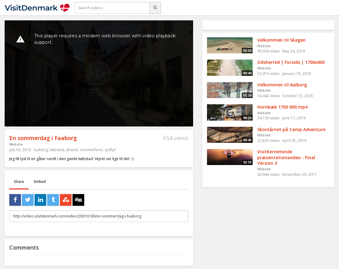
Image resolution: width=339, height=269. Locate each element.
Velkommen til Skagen (281, 40)
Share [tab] (19, 181)
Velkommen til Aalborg (282, 85)
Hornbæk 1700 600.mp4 (282, 107)
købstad (57, 149)
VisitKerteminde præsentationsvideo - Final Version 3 (286, 157)
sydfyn (110, 149)
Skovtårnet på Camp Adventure (291, 129)
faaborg (41, 149)
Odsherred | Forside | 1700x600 (291, 62)
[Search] (155, 8)
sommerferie (91, 149)
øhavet (72, 149)
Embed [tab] (40, 181)
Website (16, 144)
